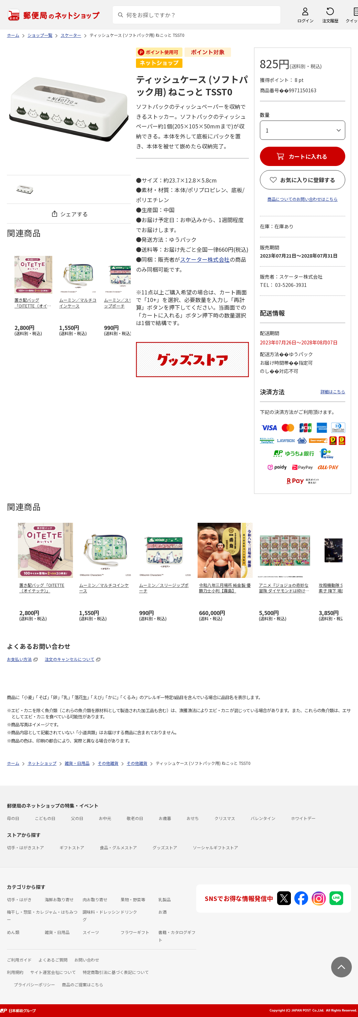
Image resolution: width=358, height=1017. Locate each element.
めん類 (13, 932)
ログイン (305, 20)
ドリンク (128, 912)
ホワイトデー (303, 818)
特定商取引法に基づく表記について (116, 972)
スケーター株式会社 (205, 259)
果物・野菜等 (132, 899)
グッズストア (164, 847)
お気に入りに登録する (307, 180)
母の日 (13, 818)
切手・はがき (19, 899)
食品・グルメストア (118, 847)
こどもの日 (45, 818)
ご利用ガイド (19, 960)
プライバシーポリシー (34, 984)
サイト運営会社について (53, 972)
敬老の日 (135, 818)
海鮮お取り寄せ (59, 899)
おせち (193, 818)
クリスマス (224, 818)
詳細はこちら (332, 391)
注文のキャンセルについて (69, 659)
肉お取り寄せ (95, 899)
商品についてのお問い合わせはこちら (302, 199)
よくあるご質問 (53, 960)
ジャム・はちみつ (61, 912)
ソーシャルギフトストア (215, 847)
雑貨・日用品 (57, 932)
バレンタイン (263, 818)
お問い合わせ (86, 960)
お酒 (162, 912)
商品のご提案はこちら (82, 984)
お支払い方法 (19, 659)
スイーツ (91, 932)
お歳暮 (165, 818)
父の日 (77, 818)
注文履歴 (330, 20)
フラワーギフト (134, 932)
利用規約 (15, 972)
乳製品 (164, 899)
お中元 (105, 818)
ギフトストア (72, 847)
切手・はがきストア (25, 847)
